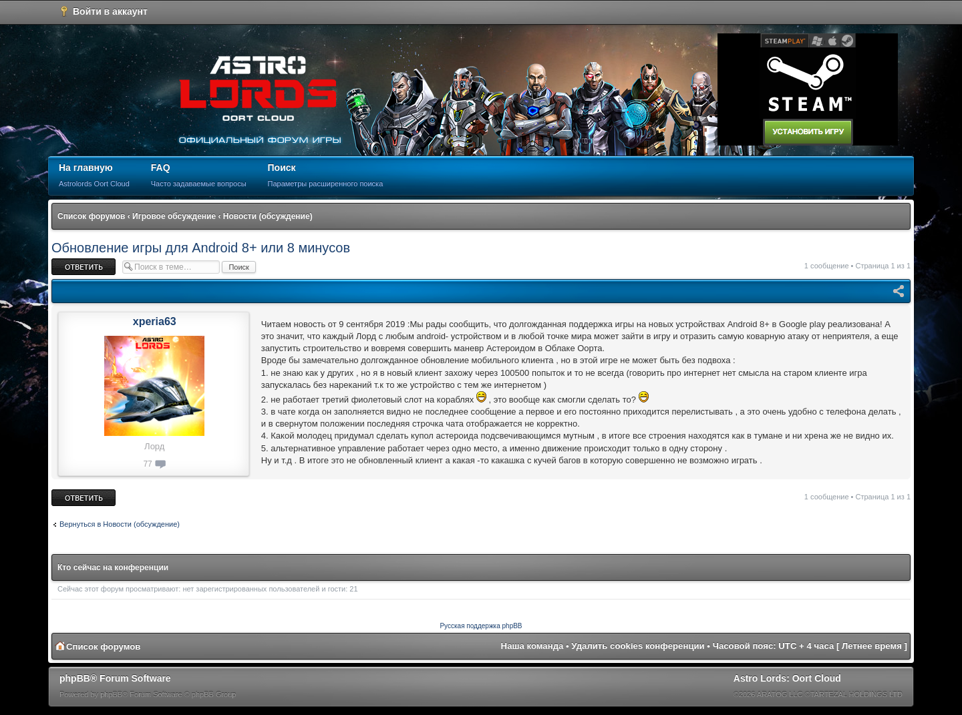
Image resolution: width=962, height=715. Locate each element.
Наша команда (532, 646)
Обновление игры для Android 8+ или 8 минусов (200, 247)
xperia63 (154, 321)
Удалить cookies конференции (637, 646)
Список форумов (91, 216)
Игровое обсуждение (174, 216)
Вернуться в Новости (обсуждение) (119, 524)
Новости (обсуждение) (268, 216)
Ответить (83, 266)
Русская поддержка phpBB (481, 626)
